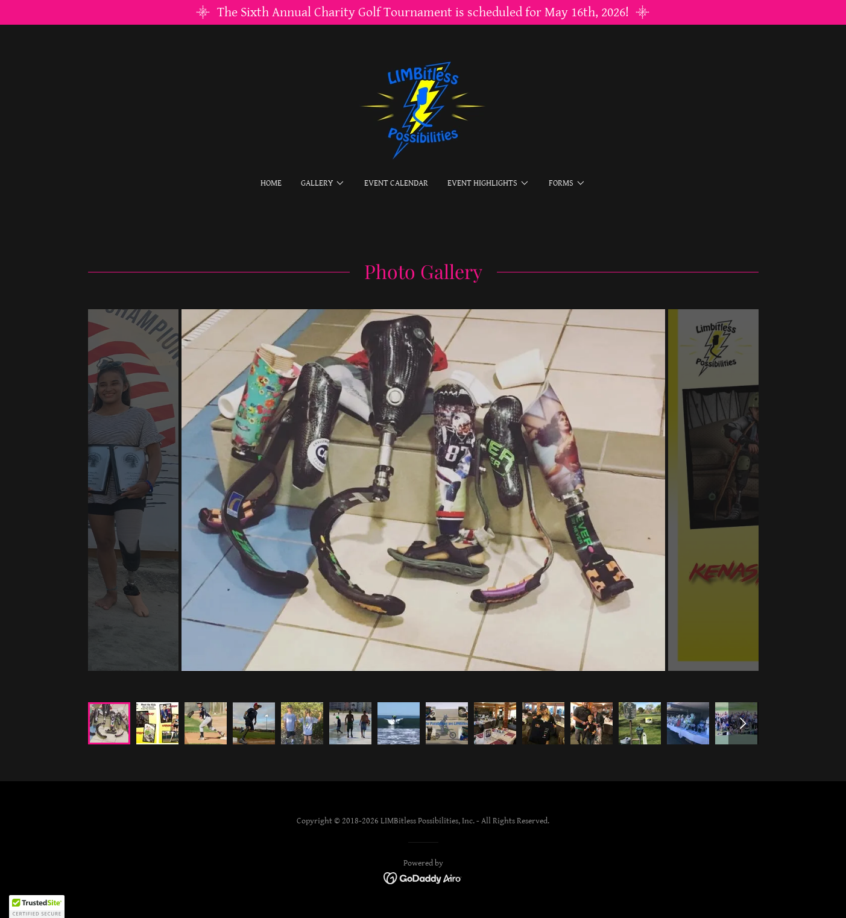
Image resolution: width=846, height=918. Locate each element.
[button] (323, 183)
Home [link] (271, 183)
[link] (423, 109)
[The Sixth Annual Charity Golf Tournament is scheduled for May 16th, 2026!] (423, 12)
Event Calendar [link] (396, 183)
